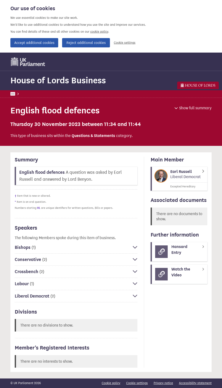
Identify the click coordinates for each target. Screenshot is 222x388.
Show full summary (195, 108)
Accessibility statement (195, 383)
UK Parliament (20, 94)
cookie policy (99, 32)
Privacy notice (163, 383)
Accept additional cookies (34, 43)
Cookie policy (111, 383)
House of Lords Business (58, 80)
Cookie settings (124, 43)
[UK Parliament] (28, 61)
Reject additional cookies (86, 43)
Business (42, 94)
